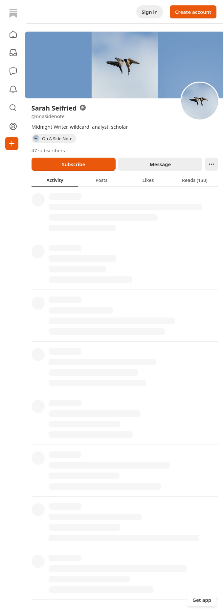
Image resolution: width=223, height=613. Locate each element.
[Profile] (13, 126)
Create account (193, 12)
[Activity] (13, 89)
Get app (201, 600)
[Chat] (13, 71)
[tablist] (125, 180)
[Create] (11, 143)
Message (159, 164)
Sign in (150, 12)
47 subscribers (48, 150)
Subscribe (73, 164)
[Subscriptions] (13, 53)
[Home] (13, 13)
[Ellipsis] (211, 164)
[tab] (55, 180)
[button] (13, 34)
